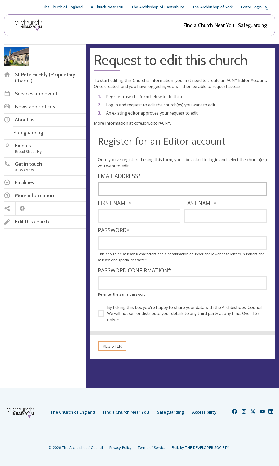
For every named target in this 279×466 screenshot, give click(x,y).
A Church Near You (107, 7)
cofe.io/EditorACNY (152, 123)
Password (114, 230)
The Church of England (63, 7)
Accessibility (204, 412)
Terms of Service (152, 447)
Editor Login (255, 7)
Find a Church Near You (208, 25)
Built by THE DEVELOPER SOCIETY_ (201, 447)
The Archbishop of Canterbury (157, 7)
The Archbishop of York (212, 7)
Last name (200, 203)
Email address (119, 176)
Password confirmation (134, 270)
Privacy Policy (120, 447)
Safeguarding (252, 25)
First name (114, 203)
